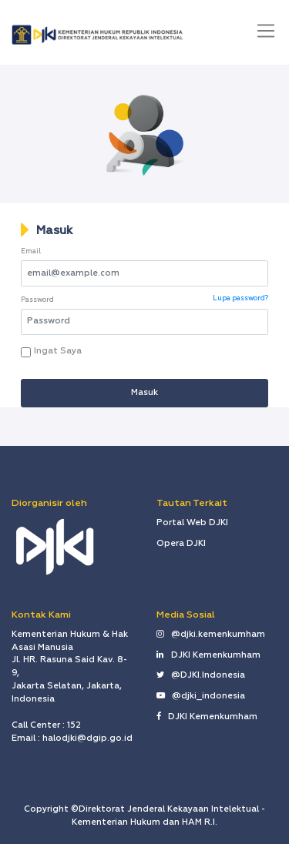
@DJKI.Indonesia (200, 675)
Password (37, 299)
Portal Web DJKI (192, 523)
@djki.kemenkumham (210, 634)
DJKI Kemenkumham (208, 655)
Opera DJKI (181, 543)
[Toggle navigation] (265, 30)
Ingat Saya (55, 351)
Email (31, 251)
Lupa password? (240, 298)
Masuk (54, 230)
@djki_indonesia (200, 696)
